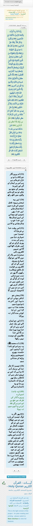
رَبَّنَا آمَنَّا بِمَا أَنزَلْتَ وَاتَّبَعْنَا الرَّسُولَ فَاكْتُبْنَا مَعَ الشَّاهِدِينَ (15, 35)
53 (15, 39)
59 (13, 118)
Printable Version (13, 1)
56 (9, 86)
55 (16, 75)
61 (12, 154)
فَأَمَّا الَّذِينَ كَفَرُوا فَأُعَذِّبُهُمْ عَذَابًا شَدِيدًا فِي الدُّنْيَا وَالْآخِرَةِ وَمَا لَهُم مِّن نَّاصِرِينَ (15, 80)
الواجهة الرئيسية (14, 14)
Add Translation (16, 476)
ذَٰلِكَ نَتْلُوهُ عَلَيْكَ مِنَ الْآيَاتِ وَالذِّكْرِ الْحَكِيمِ (15, 103)
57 (16, 100)
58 (15, 107)
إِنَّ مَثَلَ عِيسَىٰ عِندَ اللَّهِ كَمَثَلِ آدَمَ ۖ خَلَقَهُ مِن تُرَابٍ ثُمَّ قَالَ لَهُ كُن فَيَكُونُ (15, 112)
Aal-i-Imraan (17, 25)
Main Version (11, 5)
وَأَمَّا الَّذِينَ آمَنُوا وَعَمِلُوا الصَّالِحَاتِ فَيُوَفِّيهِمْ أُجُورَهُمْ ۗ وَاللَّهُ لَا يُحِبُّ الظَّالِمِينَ (16, 94)
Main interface (9, 19)
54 (16, 46)
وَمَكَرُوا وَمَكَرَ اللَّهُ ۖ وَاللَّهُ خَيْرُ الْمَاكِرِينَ (16, 42)
